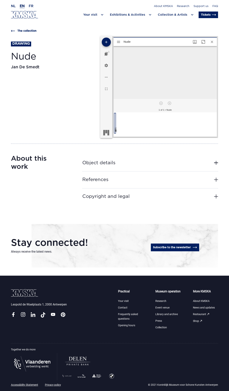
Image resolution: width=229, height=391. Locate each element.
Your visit (123, 301)
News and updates (204, 307)
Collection (161, 327)
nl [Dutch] (13, 6)
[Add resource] (106, 42)
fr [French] (31, 6)
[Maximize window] (203, 42)
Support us (201, 6)
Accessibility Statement (24, 384)
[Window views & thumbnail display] (194, 42)
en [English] (22, 6)
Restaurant (201, 314)
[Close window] (212, 42)
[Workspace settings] (106, 65)
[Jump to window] (106, 54)
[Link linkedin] (33, 314)
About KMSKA (163, 6)
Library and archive (166, 314)
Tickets (208, 15)
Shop (198, 321)
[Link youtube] (53, 314)
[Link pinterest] (63, 314)
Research (183, 6)
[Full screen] (106, 89)
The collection (23, 31)
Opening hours (126, 325)
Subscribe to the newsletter (175, 247)
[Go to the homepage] (24, 15)
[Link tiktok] (43, 314)
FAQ (215, 6)
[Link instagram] (23, 314)
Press (158, 320)
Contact (122, 307)
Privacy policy (53, 384)
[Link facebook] (13, 314)
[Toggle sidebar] (118, 42)
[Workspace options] (106, 77)
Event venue (162, 307)
